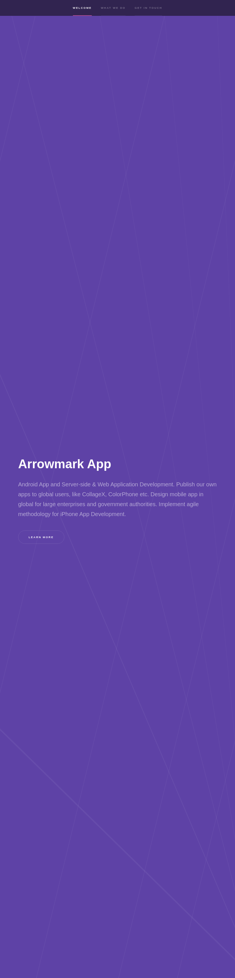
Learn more (41, 537)
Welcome (82, 12)
